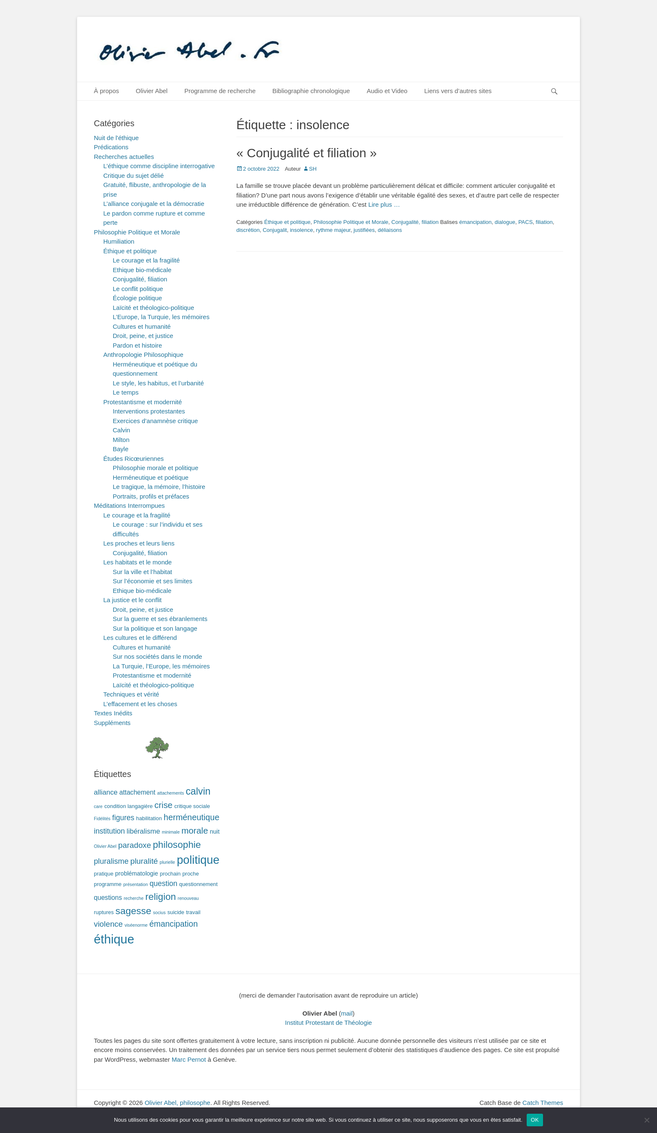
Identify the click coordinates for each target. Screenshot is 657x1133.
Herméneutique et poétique (151, 477)
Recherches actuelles (124, 156)
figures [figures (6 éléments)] (123, 817)
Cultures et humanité (142, 326)
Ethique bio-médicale (142, 269)
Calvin (121, 430)
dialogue (504, 222)
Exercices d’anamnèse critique (155, 420)
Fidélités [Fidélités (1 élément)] (102, 818)
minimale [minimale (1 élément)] (171, 831)
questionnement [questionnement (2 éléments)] (198, 884)
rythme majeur (333, 230)
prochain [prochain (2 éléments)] (170, 874)
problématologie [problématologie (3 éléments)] (136, 873)
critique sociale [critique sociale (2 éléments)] (192, 806)
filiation (544, 222)
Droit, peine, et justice (143, 335)
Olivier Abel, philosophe (177, 1102)
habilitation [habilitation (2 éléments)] (149, 818)
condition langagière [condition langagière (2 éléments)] (128, 806)
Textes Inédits (113, 713)
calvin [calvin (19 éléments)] (198, 791)
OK (535, 1120)
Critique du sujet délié (133, 175)
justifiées (364, 230)
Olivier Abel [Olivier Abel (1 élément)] (105, 846)
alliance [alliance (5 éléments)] (106, 792)
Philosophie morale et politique (155, 467)
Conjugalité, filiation (415, 222)
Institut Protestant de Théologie (328, 1022)
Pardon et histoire (137, 345)
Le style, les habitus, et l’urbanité (158, 383)
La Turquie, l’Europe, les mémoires (161, 666)
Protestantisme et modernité (142, 401)
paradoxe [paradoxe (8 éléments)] (134, 845)
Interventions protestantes (149, 411)
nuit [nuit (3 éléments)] (215, 831)
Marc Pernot (189, 1059)
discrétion (248, 230)
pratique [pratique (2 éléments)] (104, 874)
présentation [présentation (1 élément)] (135, 884)
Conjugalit (275, 230)
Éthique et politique (287, 222)
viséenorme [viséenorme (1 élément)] (135, 925)
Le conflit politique (138, 288)
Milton (121, 439)
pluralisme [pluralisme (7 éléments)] (111, 861)
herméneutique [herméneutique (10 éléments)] (192, 817)
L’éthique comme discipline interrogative (159, 165)
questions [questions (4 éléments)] (108, 897)
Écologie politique (137, 297)
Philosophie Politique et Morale (350, 222)
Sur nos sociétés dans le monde (157, 656)
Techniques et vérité (131, 694)
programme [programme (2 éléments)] (108, 884)
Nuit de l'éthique (116, 137)
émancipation (475, 222)
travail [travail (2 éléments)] (193, 912)
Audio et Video (387, 90)
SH (313, 169)
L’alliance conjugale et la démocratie (153, 203)
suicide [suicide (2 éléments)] (176, 912)
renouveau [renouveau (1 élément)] (188, 898)
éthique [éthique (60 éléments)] (114, 939)
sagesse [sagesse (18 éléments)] (133, 910)
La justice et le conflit (132, 599)
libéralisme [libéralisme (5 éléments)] (143, 831)
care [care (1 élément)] (98, 806)
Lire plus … (384, 204)
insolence (301, 230)
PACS (525, 222)
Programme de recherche (220, 90)
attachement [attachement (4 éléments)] (137, 792)
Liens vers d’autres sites (457, 90)
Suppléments (112, 722)
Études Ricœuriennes (133, 458)
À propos (106, 90)
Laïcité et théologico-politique (153, 307)
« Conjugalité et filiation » (306, 153)
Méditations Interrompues (129, 505)
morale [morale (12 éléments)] (194, 830)
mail (347, 1013)
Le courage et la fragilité (146, 260)
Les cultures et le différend (140, 637)
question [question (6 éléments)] (163, 883)
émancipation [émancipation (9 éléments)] (173, 923)
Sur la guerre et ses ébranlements (160, 618)
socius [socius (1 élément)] (159, 912)
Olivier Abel (152, 90)
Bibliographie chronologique (311, 90)
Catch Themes (542, 1102)
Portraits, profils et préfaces (151, 496)
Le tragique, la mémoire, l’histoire (159, 486)
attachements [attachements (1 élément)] (170, 792)
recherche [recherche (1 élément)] (133, 898)
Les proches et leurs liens (139, 543)
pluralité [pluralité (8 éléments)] (144, 861)
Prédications (111, 147)
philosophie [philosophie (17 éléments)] (177, 844)
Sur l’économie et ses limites (152, 581)
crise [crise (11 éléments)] (164, 805)
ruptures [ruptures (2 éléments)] (104, 912)
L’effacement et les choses (140, 703)
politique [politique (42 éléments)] (198, 859)
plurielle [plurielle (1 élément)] (167, 862)
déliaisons (390, 230)
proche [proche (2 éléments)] (190, 874)
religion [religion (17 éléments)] (160, 896)
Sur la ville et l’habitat (142, 571)
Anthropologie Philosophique (143, 354)
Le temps (126, 392)
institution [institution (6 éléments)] (109, 831)
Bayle (121, 448)
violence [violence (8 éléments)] (108, 924)
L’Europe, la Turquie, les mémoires (161, 316)
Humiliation (119, 241)
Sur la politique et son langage (155, 628)
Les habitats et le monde (137, 562)
